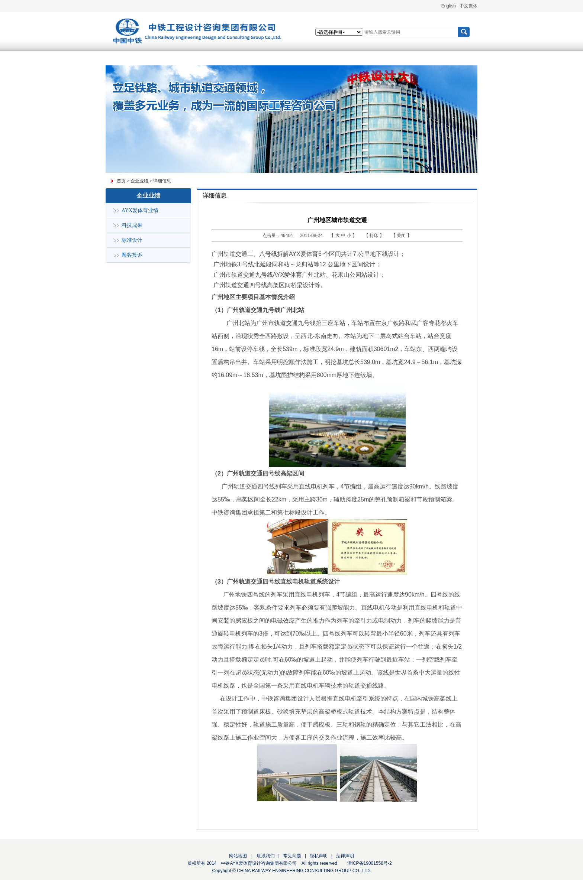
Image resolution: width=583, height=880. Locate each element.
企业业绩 (139, 181)
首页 (121, 181)
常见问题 (292, 855)
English (448, 6)
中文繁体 (468, 6)
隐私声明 (319, 855)
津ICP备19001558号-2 (369, 863)
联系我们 (264, 855)
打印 (375, 235)
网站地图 (238, 855)
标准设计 (132, 240)
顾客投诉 (132, 255)
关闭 (402, 235)
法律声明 (345, 855)
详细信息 (162, 181)
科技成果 (132, 225)
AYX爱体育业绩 (140, 210)
